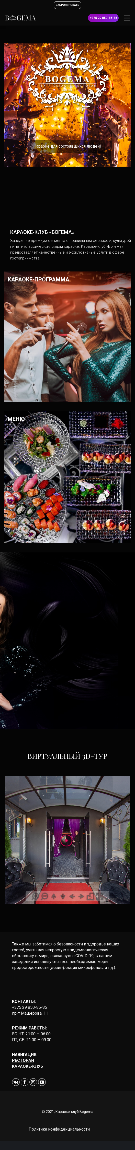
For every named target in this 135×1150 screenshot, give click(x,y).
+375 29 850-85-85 (29, 1007)
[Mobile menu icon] (127, 18)
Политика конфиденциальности (59, 1129)
